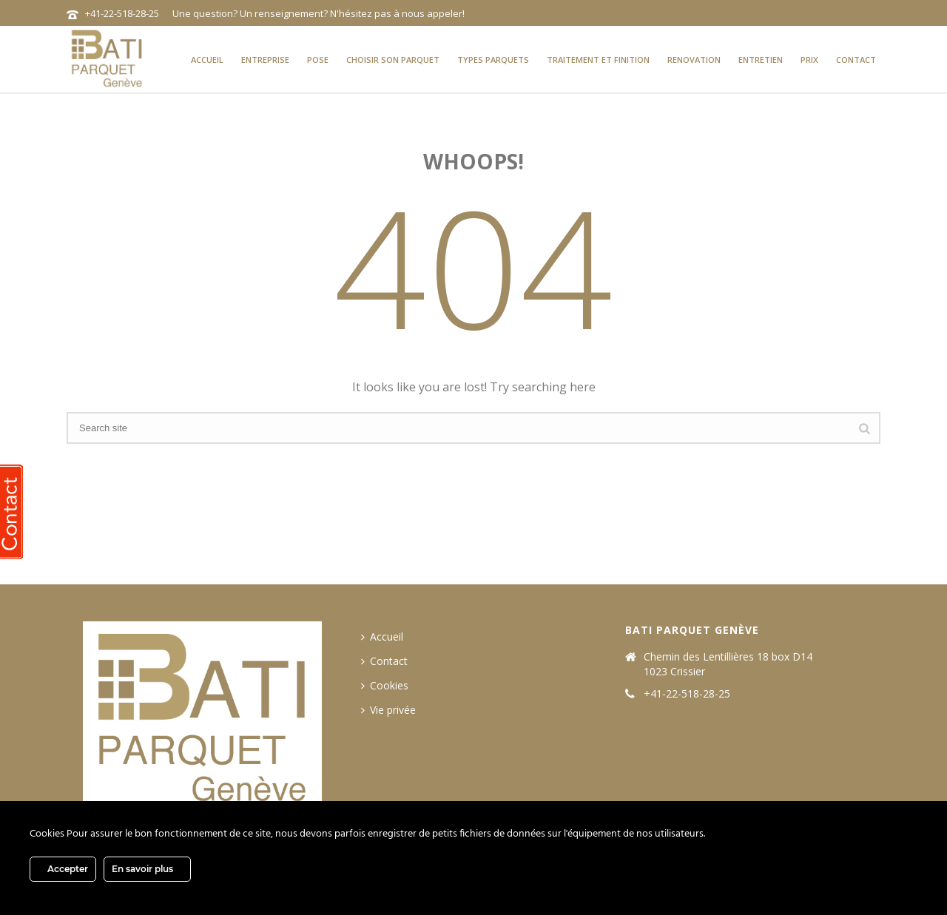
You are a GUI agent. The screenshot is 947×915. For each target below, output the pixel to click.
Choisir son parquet (392, 59)
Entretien (760, 59)
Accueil (207, 59)
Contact (856, 59)
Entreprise (265, 59)
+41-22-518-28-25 (122, 13)
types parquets (493, 59)
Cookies (384, 685)
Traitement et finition (598, 59)
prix (809, 59)
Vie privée (388, 710)
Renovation (694, 59)
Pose (317, 59)
